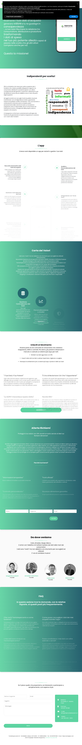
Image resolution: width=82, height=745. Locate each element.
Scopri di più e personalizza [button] (13, 740)
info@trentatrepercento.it (69, 718)
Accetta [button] (74, 740)
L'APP (30, 2)
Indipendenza (22, 2)
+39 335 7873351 (65, 713)
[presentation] (36, 524)
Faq (70, 2)
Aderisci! (45, 2)
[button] (77, 728)
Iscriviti (53, 524)
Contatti (77, 2)
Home (14, 2)
